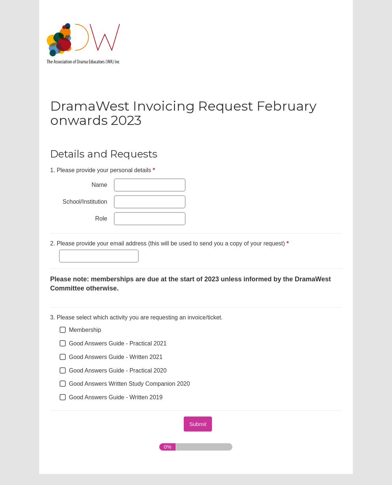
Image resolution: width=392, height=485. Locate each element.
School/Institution (85, 202)
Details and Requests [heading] (103, 154)
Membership (85, 330)
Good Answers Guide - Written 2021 (116, 357)
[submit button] (198, 424)
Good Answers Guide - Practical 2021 (118, 343)
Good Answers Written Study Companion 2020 (129, 384)
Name (99, 185)
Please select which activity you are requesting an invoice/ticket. (136, 317)
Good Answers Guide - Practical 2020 (118, 370)
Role (101, 218)
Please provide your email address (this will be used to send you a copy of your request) (170, 244)
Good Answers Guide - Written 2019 (116, 397)
